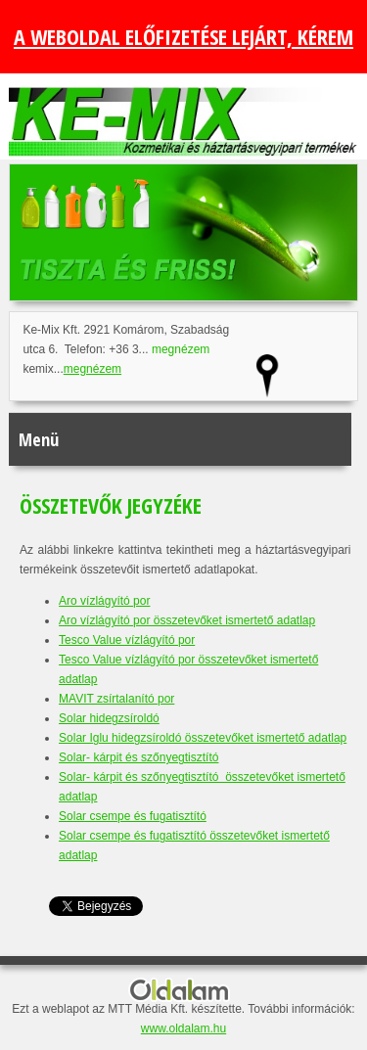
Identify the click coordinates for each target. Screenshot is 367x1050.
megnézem (180, 349)
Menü (39, 439)
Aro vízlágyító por (104, 601)
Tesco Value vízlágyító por (127, 640)
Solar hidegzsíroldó (109, 718)
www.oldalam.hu (183, 1028)
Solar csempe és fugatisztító (132, 816)
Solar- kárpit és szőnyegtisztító (138, 757)
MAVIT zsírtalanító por (116, 699)
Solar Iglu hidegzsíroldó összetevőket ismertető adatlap (202, 738)
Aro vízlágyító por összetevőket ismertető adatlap (187, 620)
